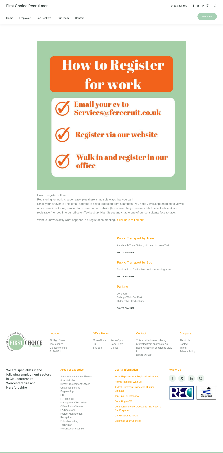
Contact (184, 344)
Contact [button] (79, 18)
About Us (185, 340)
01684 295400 (179, 6)
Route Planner (126, 252)
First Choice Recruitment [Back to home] (28, 6)
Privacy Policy (187, 351)
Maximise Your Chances (128, 421)
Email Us (207, 16)
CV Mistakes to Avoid (126, 415)
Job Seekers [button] (44, 18)
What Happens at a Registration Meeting (137, 376)
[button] (215, 5)
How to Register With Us (128, 381)
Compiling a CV (123, 401)
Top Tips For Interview (127, 396)
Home (9, 18)
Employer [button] (25, 18)
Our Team (63, 18)
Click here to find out (130, 220)
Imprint (183, 347)
